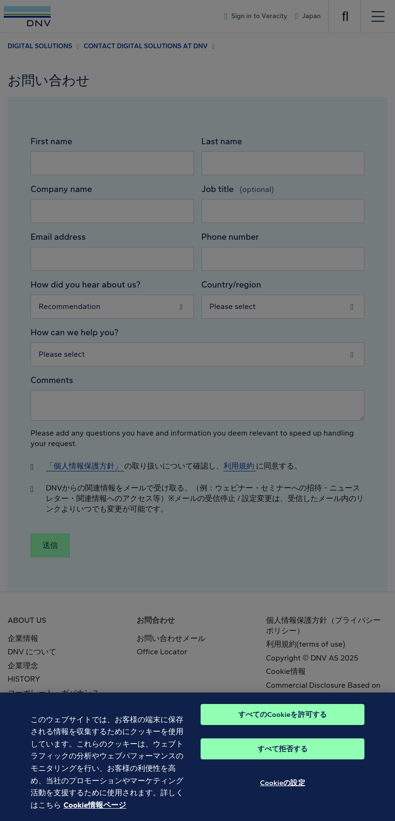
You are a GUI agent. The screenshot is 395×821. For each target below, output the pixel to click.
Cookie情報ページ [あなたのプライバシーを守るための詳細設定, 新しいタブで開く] (95, 810)
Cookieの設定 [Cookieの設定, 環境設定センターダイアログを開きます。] (282, 788)
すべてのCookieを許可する (282, 720)
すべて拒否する (282, 754)
